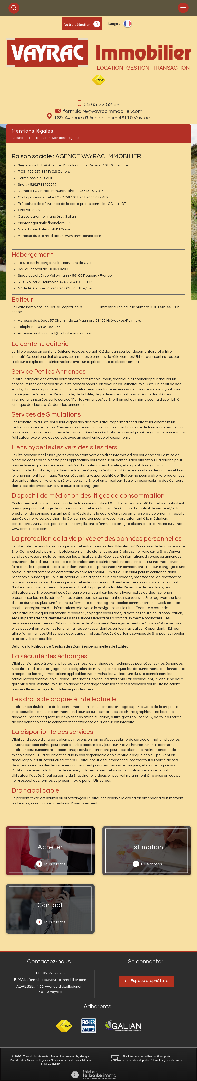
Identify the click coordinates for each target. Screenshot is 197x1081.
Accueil (17, 138)
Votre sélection (77, 24)
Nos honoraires (60, 1060)
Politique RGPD (50, 1064)
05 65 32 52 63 (102, 105)
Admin (86, 1060)
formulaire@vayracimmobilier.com (102, 111)
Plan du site (17, 1060)
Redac (41, 138)
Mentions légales (37, 1060)
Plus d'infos (50, 864)
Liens (75, 1060)
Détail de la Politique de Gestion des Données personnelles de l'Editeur (71, 646)
